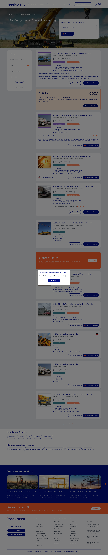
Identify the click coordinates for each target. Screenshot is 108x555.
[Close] (68, 272)
